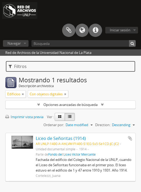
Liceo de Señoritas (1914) (61, 138)
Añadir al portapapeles (130, 138)
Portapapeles (68, 30)
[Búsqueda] (83, 43)
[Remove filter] (23, 94)
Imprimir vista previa (24, 116)
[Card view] (60, 117)
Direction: (102, 124)
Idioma (82, 30)
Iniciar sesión (120, 30)
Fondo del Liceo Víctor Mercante (72, 154)
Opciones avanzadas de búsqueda (70, 104)
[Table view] (70, 117)
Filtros (18, 66)
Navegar (14, 43)
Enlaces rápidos (95, 30)
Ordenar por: (53, 124)
